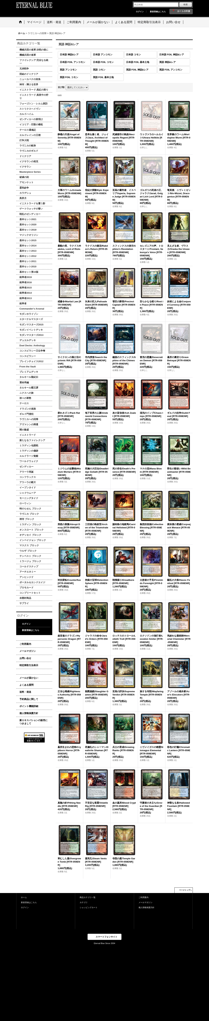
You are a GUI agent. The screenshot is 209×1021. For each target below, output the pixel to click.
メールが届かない (28, 678)
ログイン (140, 11)
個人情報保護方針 (28, 713)
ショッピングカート (88, 907)
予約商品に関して (28, 699)
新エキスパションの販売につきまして (33, 722)
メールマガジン (27, 651)
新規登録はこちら (158, 11)
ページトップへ (185, 890)
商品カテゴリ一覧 (87, 897)
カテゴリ (84, 902)
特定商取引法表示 (28, 665)
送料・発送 (25, 692)
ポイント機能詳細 (28, 706)
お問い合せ (25, 658)
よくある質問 (26, 685)
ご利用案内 (25, 644)
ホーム (24, 897)
